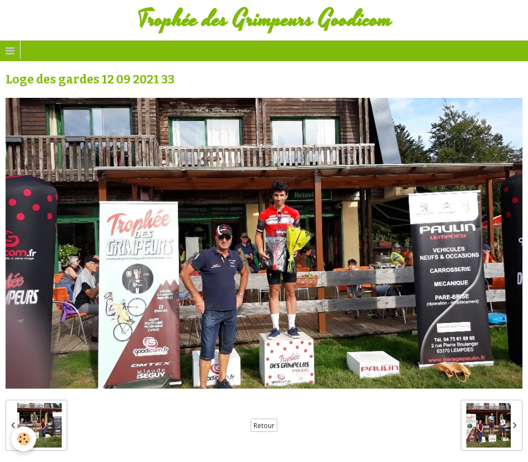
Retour (264, 425)
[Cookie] (23, 438)
